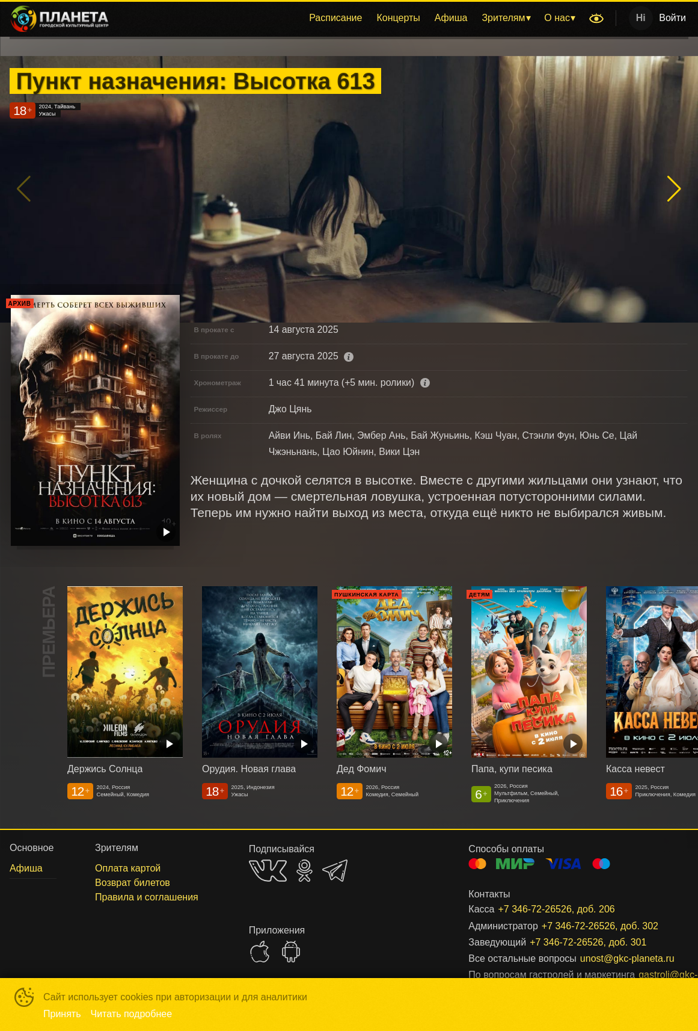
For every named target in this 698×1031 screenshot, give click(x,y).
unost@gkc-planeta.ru (620, 958)
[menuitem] (335, 18)
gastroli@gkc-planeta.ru (649, 975)
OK (304, 870)
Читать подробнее (132, 1014)
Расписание (335, 18)
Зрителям (503, 18)
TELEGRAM (334, 870)
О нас (557, 18)
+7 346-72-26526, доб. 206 (556, 909)
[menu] (351, 18)
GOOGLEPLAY (291, 951)
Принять (62, 1014)
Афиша (451, 18)
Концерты (398, 18)
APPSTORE (260, 951)
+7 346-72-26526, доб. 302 (600, 926)
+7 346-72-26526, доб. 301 (588, 942)
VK (268, 870)
